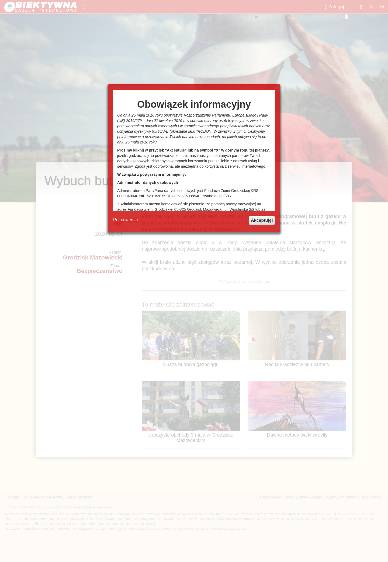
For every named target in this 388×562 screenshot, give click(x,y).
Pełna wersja (125, 219)
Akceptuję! (262, 220)
